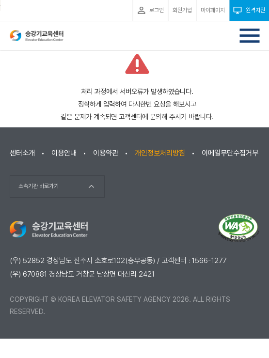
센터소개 (22, 153)
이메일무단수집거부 (230, 153)
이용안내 (64, 153)
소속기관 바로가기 (38, 186)
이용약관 (105, 153)
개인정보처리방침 (160, 153)
